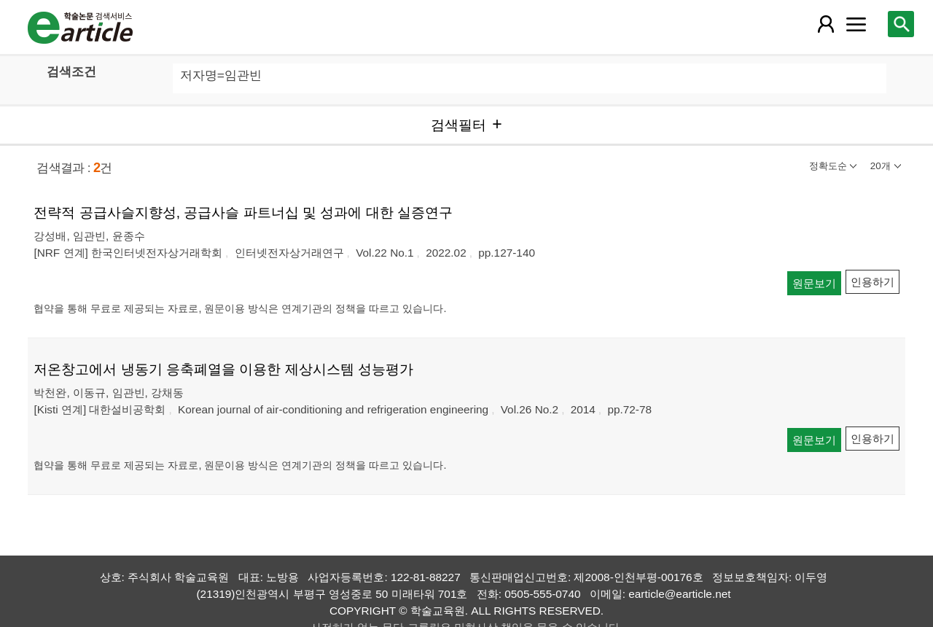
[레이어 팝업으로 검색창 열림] (901, 24)
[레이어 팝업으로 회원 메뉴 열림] (825, 24)
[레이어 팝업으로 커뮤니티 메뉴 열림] (856, 24)
